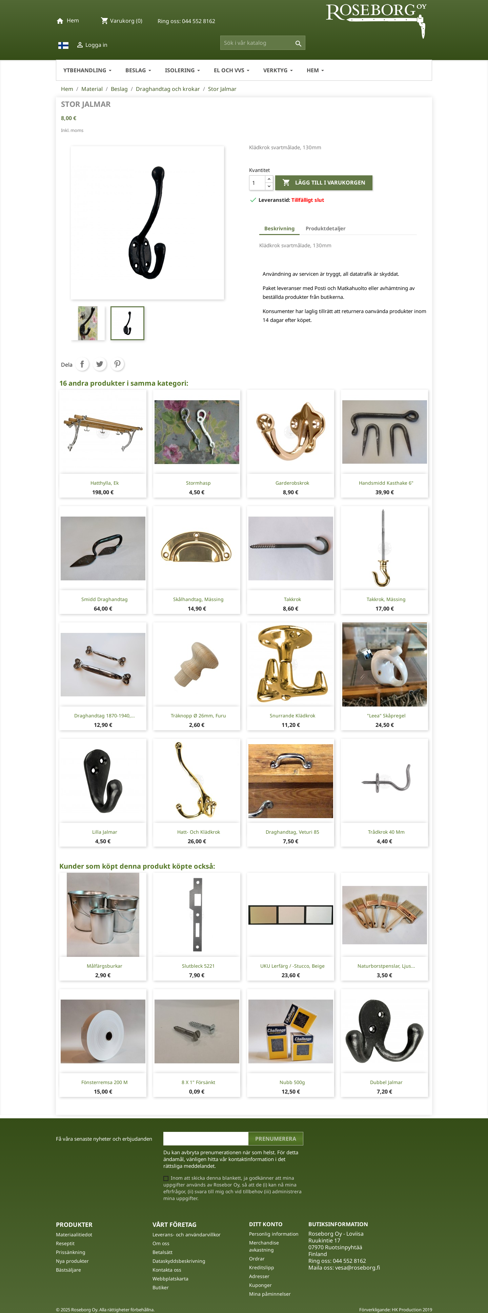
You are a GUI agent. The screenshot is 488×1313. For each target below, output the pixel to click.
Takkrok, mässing (386, 599)
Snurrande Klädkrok (292, 715)
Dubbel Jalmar (386, 1082)
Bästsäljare (68, 1270)
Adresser (259, 1276)
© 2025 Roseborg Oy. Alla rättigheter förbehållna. (105, 1310)
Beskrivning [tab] (279, 228)
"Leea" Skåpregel (386, 715)
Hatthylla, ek (104, 483)
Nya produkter (72, 1261)
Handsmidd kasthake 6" (386, 483)
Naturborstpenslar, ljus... (386, 966)
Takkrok (292, 599)
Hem (73, 20)
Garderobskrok (292, 483)
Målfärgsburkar (104, 966)
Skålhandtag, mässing (198, 599)
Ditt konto (266, 1224)
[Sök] (262, 43)
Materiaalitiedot (74, 1234)
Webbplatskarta (170, 1278)
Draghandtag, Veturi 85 (292, 832)
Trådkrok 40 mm (386, 832)
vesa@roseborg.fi (357, 1267)
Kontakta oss (166, 1270)
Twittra (99, 364)
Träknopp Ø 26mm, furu (198, 715)
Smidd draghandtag (104, 599)
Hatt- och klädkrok (198, 832)
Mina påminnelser (270, 1294)
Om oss (160, 1243)
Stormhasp (198, 483)
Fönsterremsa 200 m (104, 1082)
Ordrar (257, 1258)
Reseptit (65, 1243)
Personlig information (274, 1234)
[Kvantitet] (257, 182)
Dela (82, 364)
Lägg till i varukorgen (323, 182)
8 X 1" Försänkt (198, 1082)
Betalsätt (162, 1252)
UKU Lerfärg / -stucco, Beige (292, 966)
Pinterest (117, 364)
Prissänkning (70, 1252)
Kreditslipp (261, 1267)
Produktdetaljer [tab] (326, 228)
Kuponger (260, 1285)
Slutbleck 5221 (198, 966)
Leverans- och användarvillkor (186, 1234)
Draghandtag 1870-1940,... (104, 715)
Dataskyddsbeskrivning (178, 1261)
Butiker (160, 1287)
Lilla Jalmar (104, 832)
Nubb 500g (292, 1082)
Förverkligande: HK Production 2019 (395, 1310)
